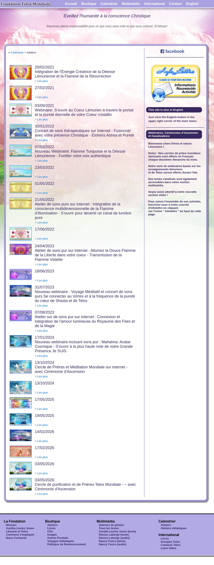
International (154, 4)
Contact (175, 4)
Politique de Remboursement (66, 544)
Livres (51, 528)
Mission (11, 525)
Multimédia (131, 4)
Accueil (71, 4)
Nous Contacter (16, 537)
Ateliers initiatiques (173, 528)
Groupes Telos (170, 541)
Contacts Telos (170, 545)
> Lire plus (41, 81)
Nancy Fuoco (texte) (112, 541)
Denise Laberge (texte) (114, 534)
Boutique (88, 4)
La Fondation (14, 521)
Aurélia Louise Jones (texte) (117, 531)
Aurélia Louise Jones (20, 528)
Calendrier (109, 4)
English (192, 4)
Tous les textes (109, 528)
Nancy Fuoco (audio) (113, 544)
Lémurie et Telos (17, 531)
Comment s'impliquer (20, 534)
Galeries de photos (111, 525)
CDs (50, 531)
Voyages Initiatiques (60, 541)
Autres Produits (57, 537)
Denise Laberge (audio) (114, 537)
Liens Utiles (168, 548)
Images (52, 534)
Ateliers (52, 525)
